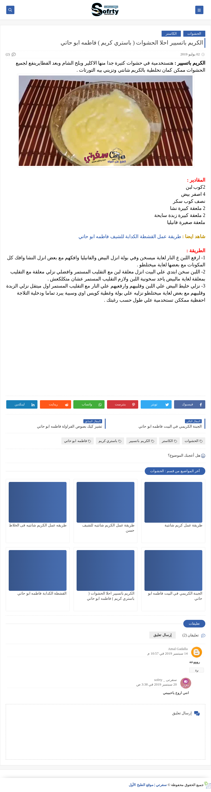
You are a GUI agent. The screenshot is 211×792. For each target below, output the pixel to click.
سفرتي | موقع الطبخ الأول (148, 785)
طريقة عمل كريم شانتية (184, 525)
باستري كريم (110, 441)
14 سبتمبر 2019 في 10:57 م (167, 653)
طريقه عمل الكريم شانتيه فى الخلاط (38, 525)
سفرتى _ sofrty (165, 680)
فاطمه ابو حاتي (77, 441)
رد (196, 670)
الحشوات (194, 33)
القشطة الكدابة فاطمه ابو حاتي (42, 593)
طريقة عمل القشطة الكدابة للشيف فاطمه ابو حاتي (129, 236)
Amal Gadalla (178, 649)
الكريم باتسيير (141, 441)
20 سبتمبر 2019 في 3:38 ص (156, 684)
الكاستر (171, 33)
